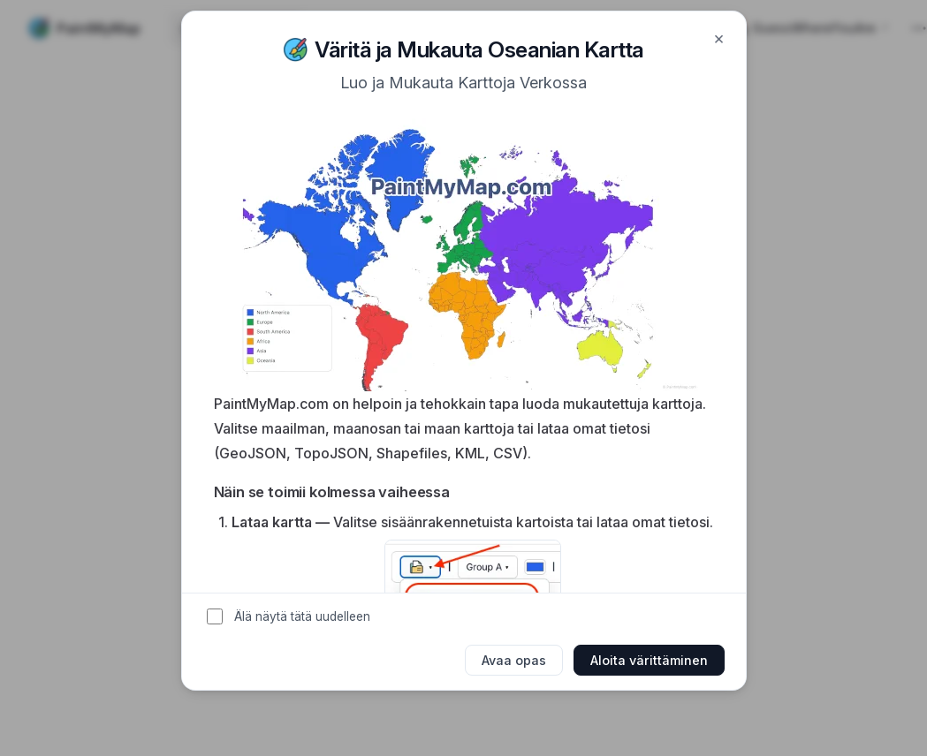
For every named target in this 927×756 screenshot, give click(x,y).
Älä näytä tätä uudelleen (302, 616)
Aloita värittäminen (649, 660)
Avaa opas (514, 660)
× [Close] (719, 38)
